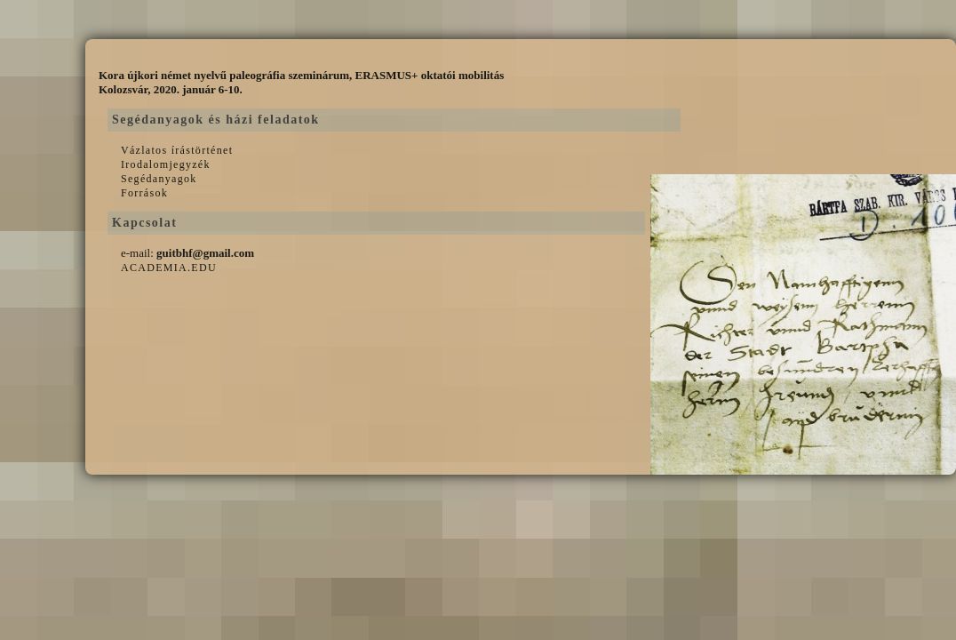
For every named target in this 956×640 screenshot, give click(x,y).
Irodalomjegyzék (166, 164)
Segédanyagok (159, 178)
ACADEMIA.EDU (169, 267)
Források (144, 193)
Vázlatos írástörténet (177, 150)
